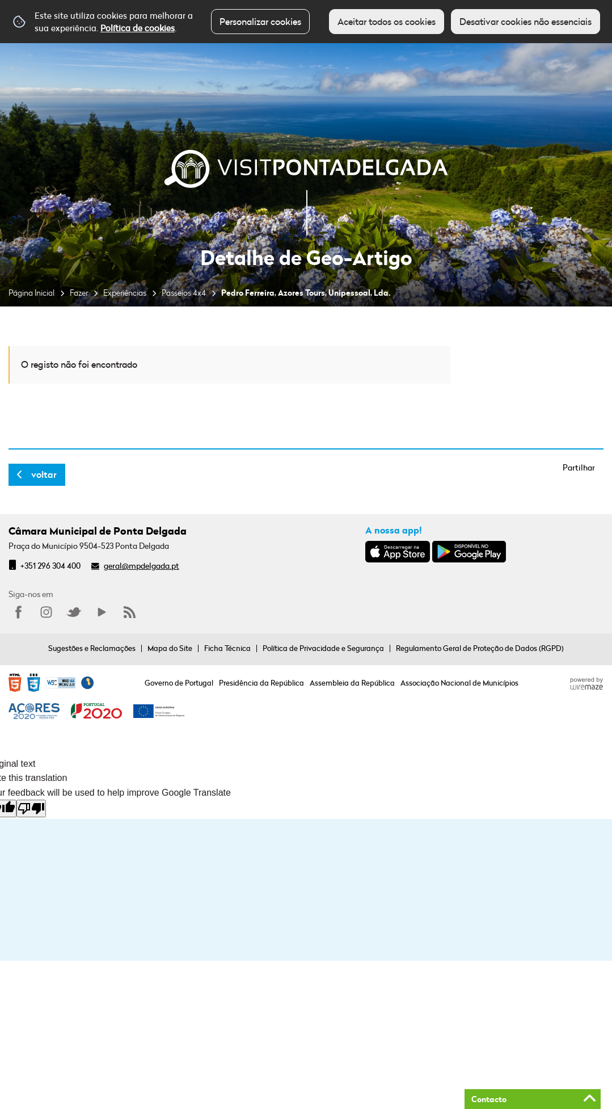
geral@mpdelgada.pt (141, 565)
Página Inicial (31, 292)
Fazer (79, 292)
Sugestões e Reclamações (92, 648)
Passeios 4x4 (184, 292)
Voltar (44, 474)
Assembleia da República (352, 683)
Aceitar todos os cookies (386, 21)
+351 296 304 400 (50, 565)
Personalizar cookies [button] (260, 21)
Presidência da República (261, 683)
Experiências (124, 292)
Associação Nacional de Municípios (459, 683)
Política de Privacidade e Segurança (323, 648)
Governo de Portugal (179, 683)
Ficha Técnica (227, 648)
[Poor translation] (31, 808)
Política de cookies (137, 28)
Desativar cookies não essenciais (525, 21)
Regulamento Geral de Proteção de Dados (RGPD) (480, 648)
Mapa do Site (169, 648)
